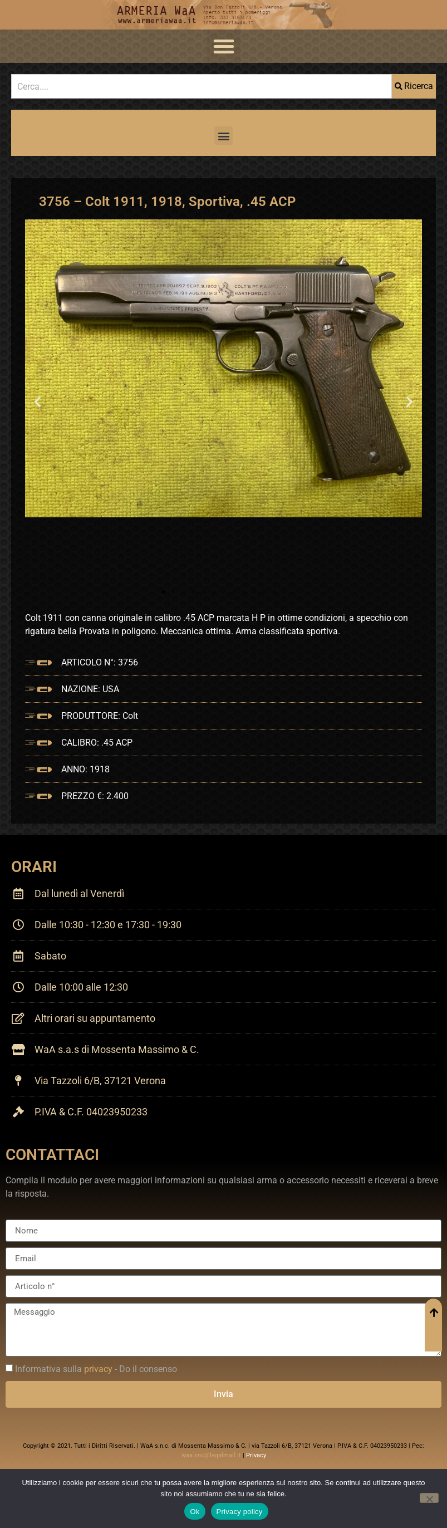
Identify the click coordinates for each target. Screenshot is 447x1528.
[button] (223, 46)
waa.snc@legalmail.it (211, 1455)
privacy (98, 1369)
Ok (194, 1511)
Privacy (256, 1455)
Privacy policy (240, 1511)
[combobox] (201, 86)
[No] (429, 1498)
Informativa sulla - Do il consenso (96, 1369)
